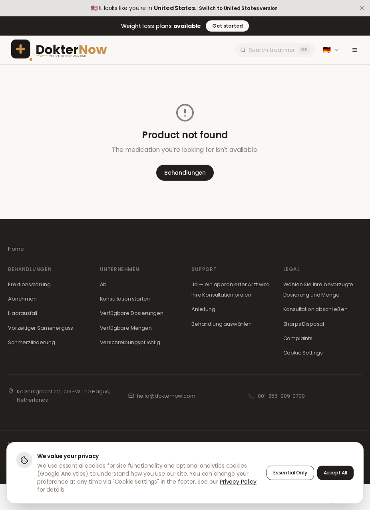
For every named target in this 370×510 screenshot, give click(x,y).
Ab (103, 284)
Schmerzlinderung (31, 342)
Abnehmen (22, 299)
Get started (227, 25)
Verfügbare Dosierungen (131, 313)
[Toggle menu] (355, 50)
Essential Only (290, 472)
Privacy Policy (238, 482)
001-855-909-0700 (281, 396)
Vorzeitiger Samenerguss (40, 328)
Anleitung (203, 309)
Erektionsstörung (29, 284)
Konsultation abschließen (315, 309)
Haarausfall (22, 313)
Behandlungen (185, 173)
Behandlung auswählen (221, 324)
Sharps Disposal (303, 324)
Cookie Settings (303, 353)
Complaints (297, 338)
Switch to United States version (238, 8)
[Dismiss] (362, 8)
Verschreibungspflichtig (130, 342)
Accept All (335, 472)
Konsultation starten (125, 299)
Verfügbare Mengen (126, 328)
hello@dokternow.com (166, 396)
